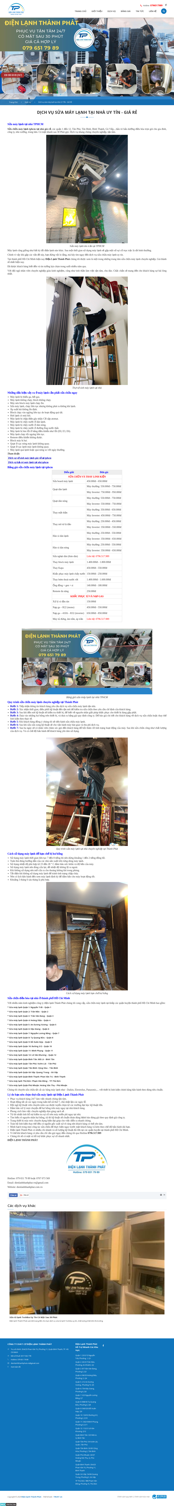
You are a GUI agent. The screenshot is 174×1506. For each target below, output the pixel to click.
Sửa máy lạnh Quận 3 (19, 1016)
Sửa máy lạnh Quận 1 (19, 1007)
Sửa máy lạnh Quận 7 (19, 1033)
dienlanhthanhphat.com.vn (30, 1187)
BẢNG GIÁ (125, 11)
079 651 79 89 (23, 1178)
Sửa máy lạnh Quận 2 (19, 1011)
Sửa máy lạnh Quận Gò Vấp (22, 1072)
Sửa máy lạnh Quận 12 (20, 1055)
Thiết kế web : (48, 1497)
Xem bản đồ (16, 1367)
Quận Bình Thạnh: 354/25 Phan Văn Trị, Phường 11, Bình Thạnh (85, 1467)
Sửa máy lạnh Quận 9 (19, 1042)
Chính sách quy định (125, 1497)
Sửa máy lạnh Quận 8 (19, 1037)
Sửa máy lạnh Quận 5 (19, 1024)
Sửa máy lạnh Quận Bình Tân (23, 1059)
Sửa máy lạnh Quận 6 (19, 1029)
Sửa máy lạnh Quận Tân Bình (23, 1068)
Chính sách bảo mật (142, 1497)
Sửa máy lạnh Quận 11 (20, 1050)
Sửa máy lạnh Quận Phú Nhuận (24, 1085)
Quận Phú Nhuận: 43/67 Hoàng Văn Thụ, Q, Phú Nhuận (85, 1458)
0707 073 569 (43, 1178)
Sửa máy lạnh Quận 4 (19, 1020)
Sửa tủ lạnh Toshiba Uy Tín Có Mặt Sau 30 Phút (33, 1317)
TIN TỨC (140, 11)
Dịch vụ (28, 102)
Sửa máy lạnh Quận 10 (20, 1046)
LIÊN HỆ (152, 11)
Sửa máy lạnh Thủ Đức (20, 1081)
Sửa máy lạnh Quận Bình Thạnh (24, 1076)
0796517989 (156, 5)
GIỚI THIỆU (96, 11)
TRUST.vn (58, 1497)
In (164, 1194)
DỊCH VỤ (112, 11)
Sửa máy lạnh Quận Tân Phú (22, 1063)
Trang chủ (13, 102)
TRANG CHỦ (80, 11)
